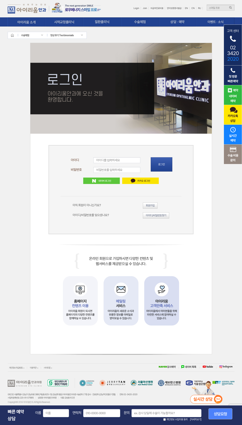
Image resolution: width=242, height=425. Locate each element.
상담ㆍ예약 (177, 22)
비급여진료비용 (157, 8)
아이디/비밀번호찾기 (156, 215)
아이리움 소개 (26, 22)
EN (186, 8)
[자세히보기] (195, 419)
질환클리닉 (102, 22)
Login (136, 8)
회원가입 (150, 205)
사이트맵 (47, 367)
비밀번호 (76, 170)
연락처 (76, 413)
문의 (127, 413)
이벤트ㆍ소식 (215, 22)
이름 (38, 413)
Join (145, 8)
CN (193, 8)
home (15, 35)
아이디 (75, 160)
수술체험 (140, 22)
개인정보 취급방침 (15, 367)
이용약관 (33, 367)
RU (199, 8)
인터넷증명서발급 (174, 8)
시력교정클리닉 (64, 22)
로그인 (161, 164)
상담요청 (220, 413)
